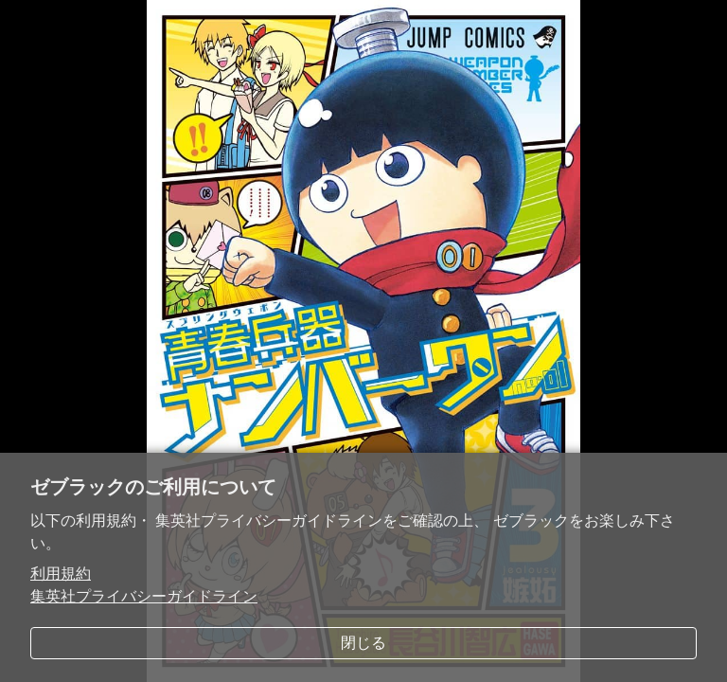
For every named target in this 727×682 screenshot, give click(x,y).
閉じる (363, 643)
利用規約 (60, 573)
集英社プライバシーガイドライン (143, 596)
